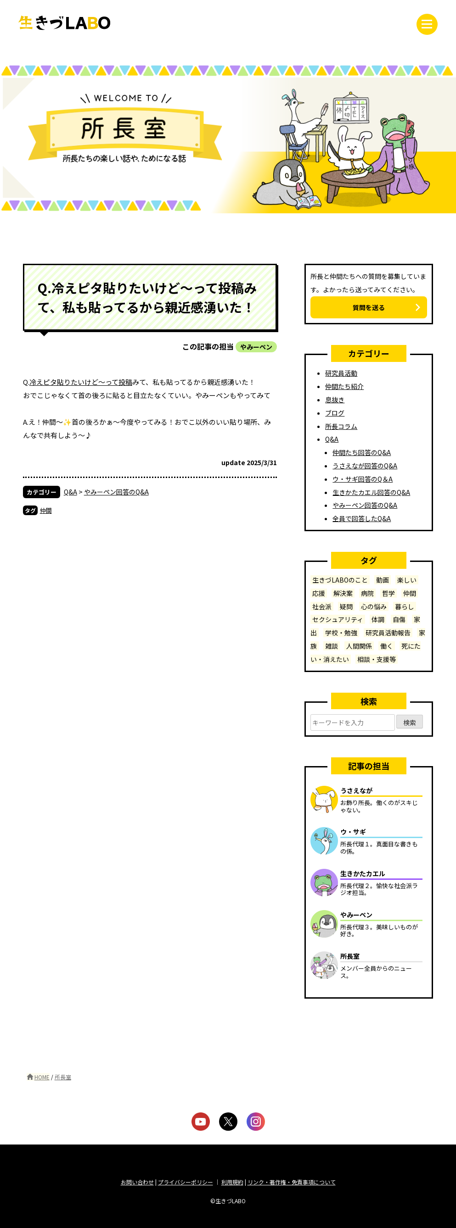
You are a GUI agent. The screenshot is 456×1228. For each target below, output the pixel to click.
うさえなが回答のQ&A (364, 465)
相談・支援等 (376, 659)
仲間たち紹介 (344, 386)
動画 (382, 579)
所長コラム (341, 426)
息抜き (334, 399)
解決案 (343, 593)
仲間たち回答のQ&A (361, 452)
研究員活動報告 (388, 632)
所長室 (63, 1077)
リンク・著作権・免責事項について (292, 1182)
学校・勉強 (341, 632)
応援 (318, 593)
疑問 (346, 606)
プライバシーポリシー (185, 1182)
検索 (409, 723)
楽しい (407, 579)
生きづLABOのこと (340, 579)
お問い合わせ (137, 1182)
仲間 (46, 510)
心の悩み (374, 606)
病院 (367, 593)
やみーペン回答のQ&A (116, 491)
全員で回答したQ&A (361, 518)
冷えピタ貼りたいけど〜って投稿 (80, 382)
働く (386, 645)
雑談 (331, 645)
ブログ (334, 412)
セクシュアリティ (337, 619)
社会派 (322, 606)
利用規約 (232, 1182)
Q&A (70, 491)
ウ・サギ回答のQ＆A (362, 478)
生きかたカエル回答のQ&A (371, 492)
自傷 (399, 619)
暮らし (404, 606)
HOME (42, 1077)
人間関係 (359, 645)
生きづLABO (64, 23)
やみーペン (256, 346)
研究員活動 (341, 373)
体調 (378, 619)
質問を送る (369, 307)
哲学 (388, 593)
